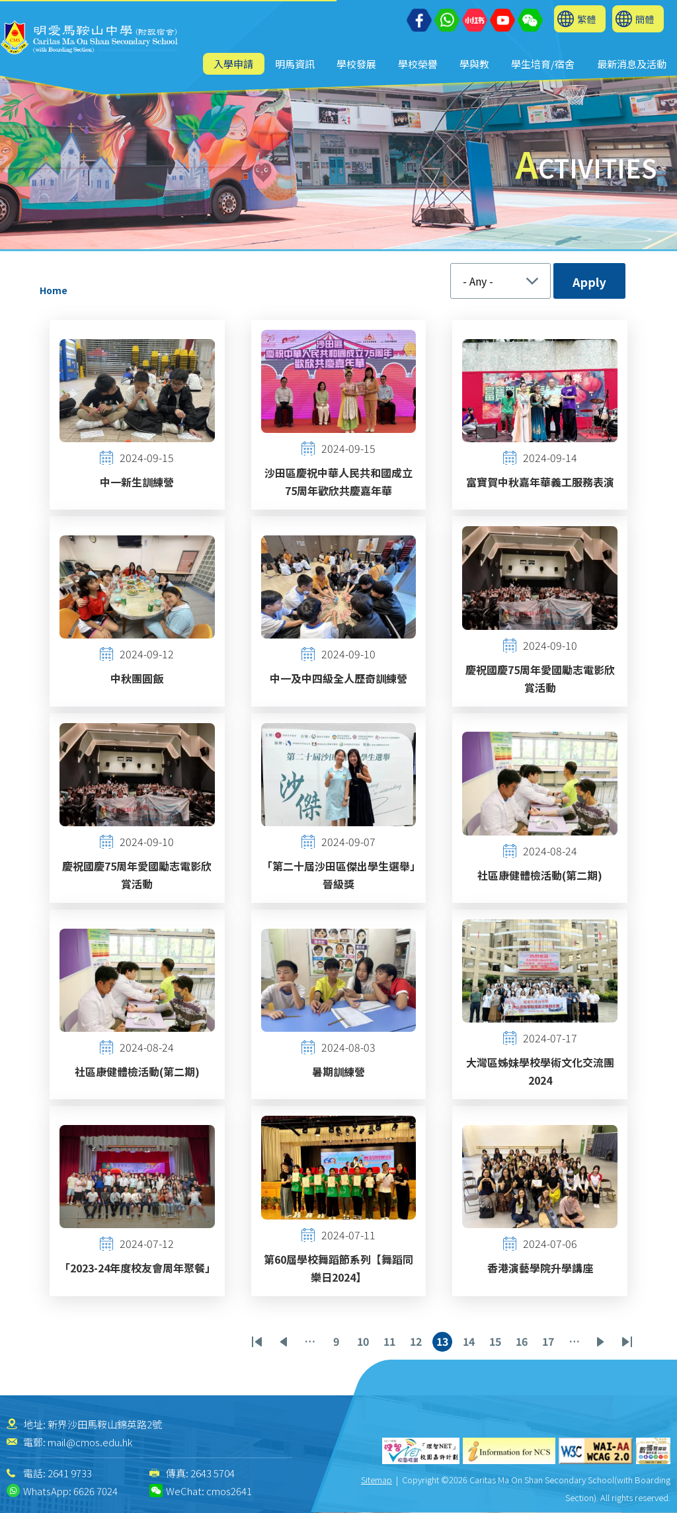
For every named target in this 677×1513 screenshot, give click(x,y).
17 (550, 1342)
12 (418, 1342)
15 (497, 1342)
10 (365, 1342)
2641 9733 (70, 1473)
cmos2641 (229, 1491)
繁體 (586, 19)
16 (524, 1342)
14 (471, 1342)
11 (391, 1342)
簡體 (644, 19)
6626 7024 (95, 1491)
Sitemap (376, 1479)
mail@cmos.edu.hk (90, 1442)
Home (53, 290)
